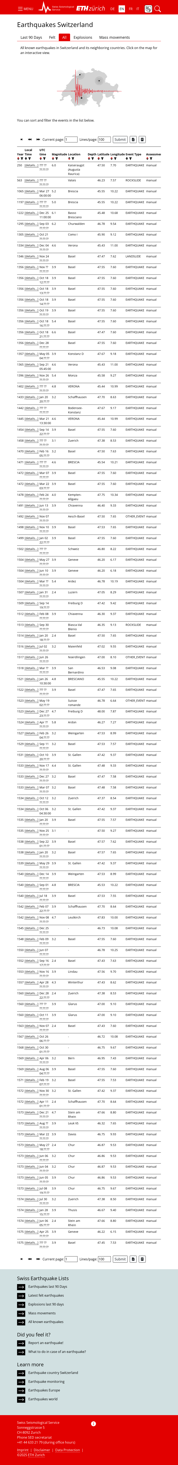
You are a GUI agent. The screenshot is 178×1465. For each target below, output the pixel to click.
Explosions (83, 37)
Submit (120, 139)
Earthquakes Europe (44, 1390)
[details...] (31, 165)
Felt (52, 37)
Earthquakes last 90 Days (47, 1286)
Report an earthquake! (45, 1343)
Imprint (23, 1450)
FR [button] (131, 9)
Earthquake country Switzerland (53, 1372)
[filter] (21, 158)
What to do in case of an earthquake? (57, 1351)
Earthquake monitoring (46, 1381)
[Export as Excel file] (133, 139)
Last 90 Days (31, 37)
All (64, 37)
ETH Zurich (36, 1455)
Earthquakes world (43, 1399)
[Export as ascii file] (142, 139)
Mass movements (114, 37)
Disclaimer (42, 1450)
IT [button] (137, 9)
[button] (25, 9)
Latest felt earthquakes (46, 1295)
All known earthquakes (46, 1322)
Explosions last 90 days (46, 1304)
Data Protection (67, 1450)
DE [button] (112, 9)
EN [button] (122, 9)
